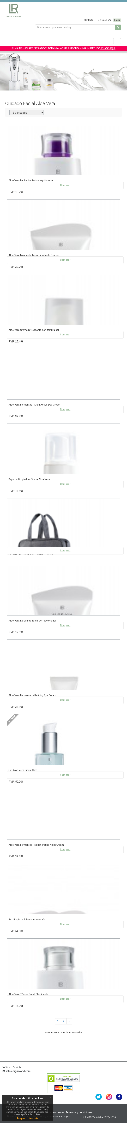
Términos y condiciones (79, 1112)
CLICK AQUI (108, 48)
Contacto (88, 20)
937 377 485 (12, 1067)
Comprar (65, 185)
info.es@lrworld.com (17, 1071)
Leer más (33, 1118)
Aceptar (21, 1118)
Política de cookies (53, 1112)
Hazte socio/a (104, 20)
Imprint (67, 1116)
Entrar (117, 20)
